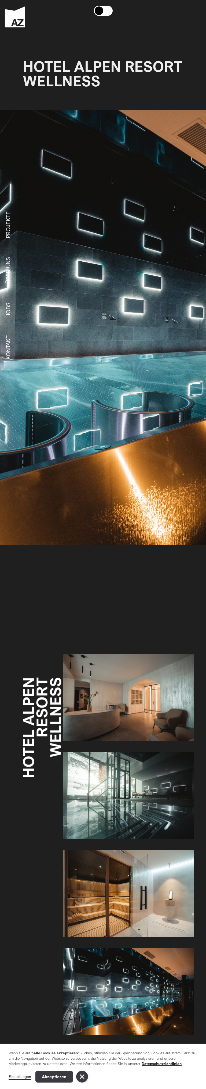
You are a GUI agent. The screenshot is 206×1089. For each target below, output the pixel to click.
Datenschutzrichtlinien (162, 1063)
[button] (82, 1077)
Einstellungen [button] (20, 1076)
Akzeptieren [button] (54, 1076)
